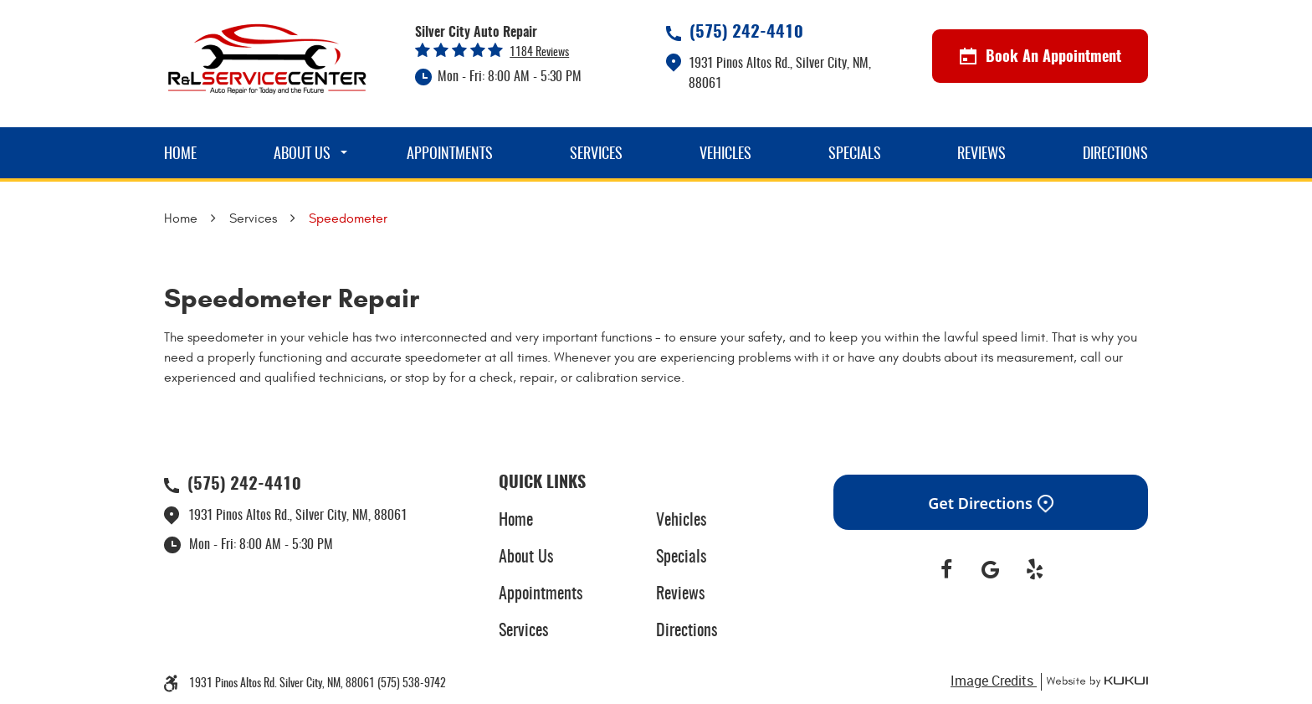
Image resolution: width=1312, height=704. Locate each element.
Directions (1115, 154)
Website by (1094, 682)
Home (180, 154)
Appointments (450, 154)
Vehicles (725, 154)
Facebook (947, 570)
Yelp (1034, 570)
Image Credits (994, 680)
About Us (302, 154)
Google (991, 570)
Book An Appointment (1040, 57)
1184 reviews (539, 53)
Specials (854, 154)
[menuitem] (180, 152)
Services (596, 154)
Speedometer (348, 218)
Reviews (981, 154)
